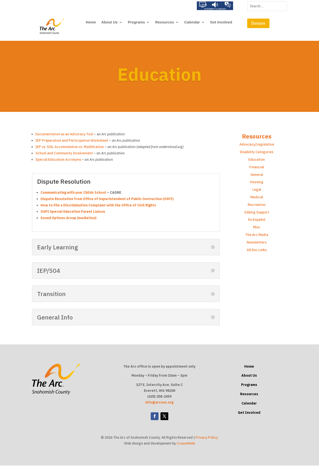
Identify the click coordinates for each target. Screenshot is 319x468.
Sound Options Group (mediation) (68, 220)
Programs (136, 22)
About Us (109, 22)
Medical (256, 199)
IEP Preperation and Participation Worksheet (71, 143)
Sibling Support (256, 214)
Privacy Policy (206, 440)
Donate (258, 23)
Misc (256, 229)
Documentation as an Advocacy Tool (64, 136)
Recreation (257, 207)
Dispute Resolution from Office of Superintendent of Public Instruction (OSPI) (107, 201)
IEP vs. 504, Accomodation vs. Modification (69, 149)
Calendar (192, 22)
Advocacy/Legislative (256, 147)
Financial (256, 169)
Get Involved (221, 22)
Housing (256, 184)
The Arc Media (256, 237)
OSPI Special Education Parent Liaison (73, 214)
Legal (256, 192)
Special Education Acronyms (58, 162)
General (256, 177)
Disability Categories (256, 154)
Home (91, 22)
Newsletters (256, 244)
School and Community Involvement (64, 155)
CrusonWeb (186, 445)
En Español (256, 222)
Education (256, 162)
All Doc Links (257, 252)
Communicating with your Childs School (74, 194)
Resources (164, 22)
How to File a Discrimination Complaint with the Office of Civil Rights (98, 207)
